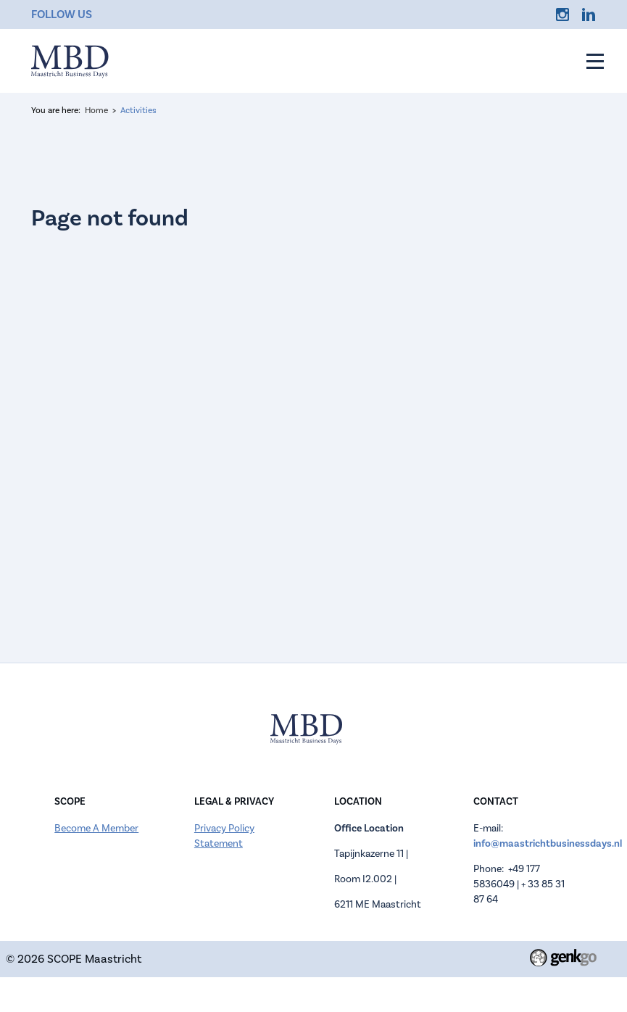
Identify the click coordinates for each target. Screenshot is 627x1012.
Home (96, 110)
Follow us (61, 14)
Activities (138, 110)
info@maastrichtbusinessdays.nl (547, 843)
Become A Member (96, 828)
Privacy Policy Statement (224, 836)
